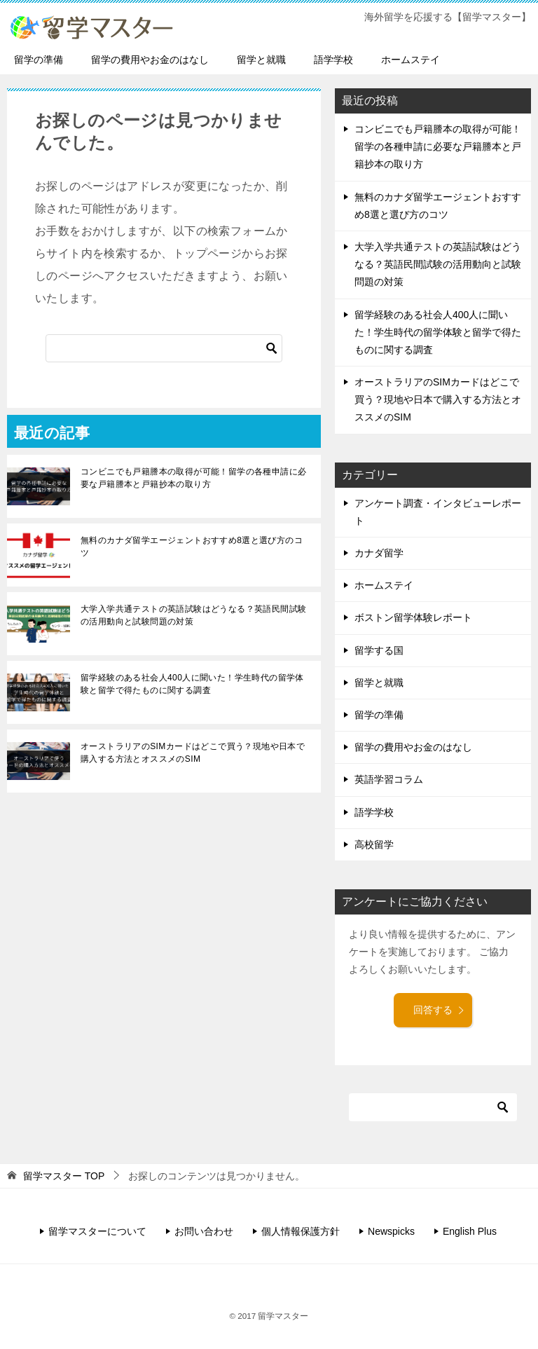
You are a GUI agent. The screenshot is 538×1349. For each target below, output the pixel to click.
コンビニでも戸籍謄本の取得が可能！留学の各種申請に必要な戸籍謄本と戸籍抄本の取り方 (193, 478)
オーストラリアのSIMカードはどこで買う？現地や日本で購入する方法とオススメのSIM (193, 752)
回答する (439, 1009)
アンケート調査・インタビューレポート (437, 512)
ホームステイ (410, 59)
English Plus (470, 1231)
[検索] (164, 348)
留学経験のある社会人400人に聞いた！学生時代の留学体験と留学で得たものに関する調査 (192, 684)
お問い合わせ (203, 1231)
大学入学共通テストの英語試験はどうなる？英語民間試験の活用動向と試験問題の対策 (193, 615)
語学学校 (333, 59)
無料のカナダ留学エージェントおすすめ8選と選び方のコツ (192, 546)
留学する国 (379, 650)
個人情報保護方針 (300, 1231)
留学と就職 (261, 59)
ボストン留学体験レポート (413, 617)
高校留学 (374, 844)
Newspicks (391, 1231)
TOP (63, 1176)
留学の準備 (38, 59)
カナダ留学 (379, 553)
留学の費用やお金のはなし (150, 59)
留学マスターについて (97, 1231)
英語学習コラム (388, 779)
